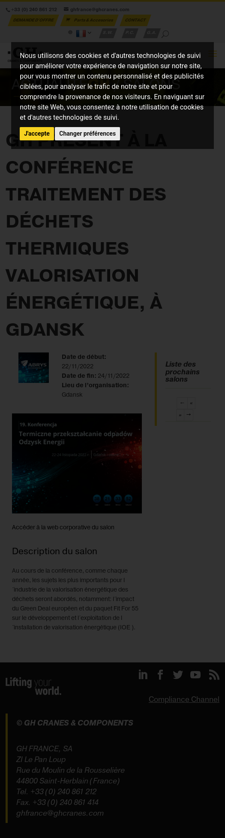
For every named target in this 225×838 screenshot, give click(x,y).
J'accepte (37, 133)
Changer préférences (87, 133)
